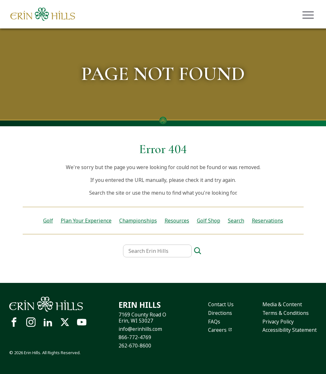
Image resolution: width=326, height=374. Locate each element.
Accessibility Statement (289, 329)
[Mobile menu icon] (308, 15)
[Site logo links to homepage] (42, 14)
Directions (220, 312)
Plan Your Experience (86, 220)
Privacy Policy (278, 321)
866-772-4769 (135, 337)
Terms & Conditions (285, 312)
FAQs (214, 321)
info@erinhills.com (140, 328)
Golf (48, 220)
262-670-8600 (135, 345)
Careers (217, 329)
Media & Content (282, 304)
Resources (177, 220)
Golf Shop (208, 220)
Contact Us (221, 304)
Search (236, 220)
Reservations (267, 220)
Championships (138, 220)
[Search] (197, 251)
